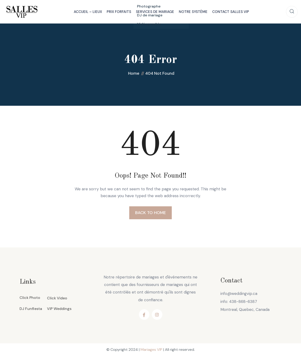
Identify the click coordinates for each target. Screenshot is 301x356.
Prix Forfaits (119, 11)
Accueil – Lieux (88, 11)
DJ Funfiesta (31, 308)
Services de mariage (155, 11)
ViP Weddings (59, 308)
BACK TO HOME (150, 212)
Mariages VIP (151, 349)
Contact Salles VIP (230, 11)
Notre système (193, 11)
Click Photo (30, 297)
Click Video (57, 298)
